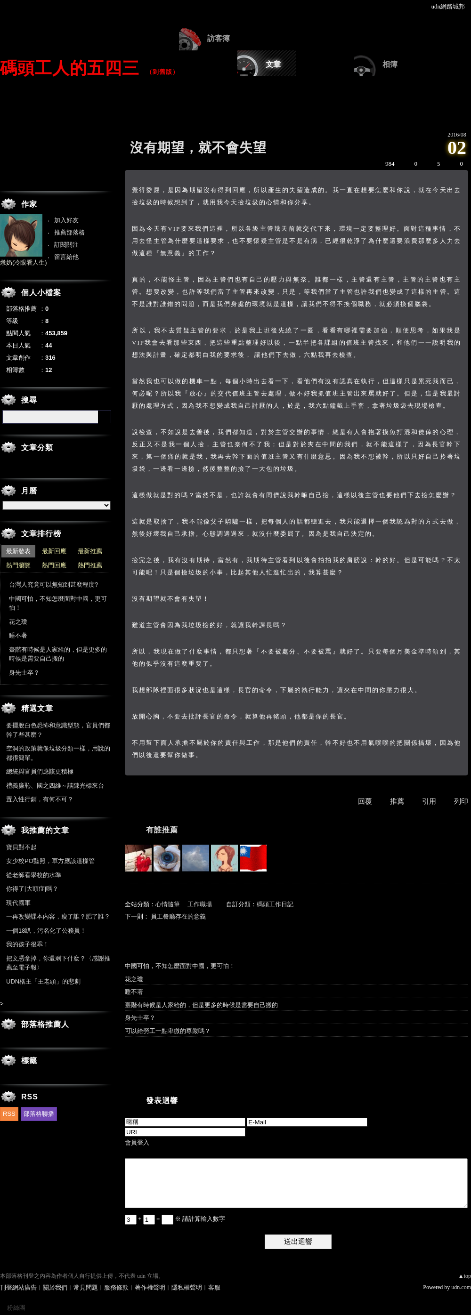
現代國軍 (18, 902)
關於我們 (55, 1287)
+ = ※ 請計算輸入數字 (175, 1218)
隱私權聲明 (186, 1287)
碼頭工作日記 (275, 904)
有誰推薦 (162, 830)
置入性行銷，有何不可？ (39, 799)
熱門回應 (54, 565)
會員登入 (137, 1142)
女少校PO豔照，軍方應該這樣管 (50, 860)
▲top (464, 1276)
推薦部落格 (69, 232)
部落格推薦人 (45, 1024)
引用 (429, 801)
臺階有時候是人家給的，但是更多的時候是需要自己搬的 (201, 1004)
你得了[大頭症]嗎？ (32, 888)
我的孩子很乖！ (27, 944)
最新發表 (18, 551)
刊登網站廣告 (18, 1287)
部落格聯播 (39, 1113)
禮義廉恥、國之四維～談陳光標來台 (55, 785)
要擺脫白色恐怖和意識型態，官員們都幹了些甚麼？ (58, 730)
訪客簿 (218, 38)
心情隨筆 (167, 904)
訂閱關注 (66, 244)
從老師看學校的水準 (33, 875)
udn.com (461, 1287)
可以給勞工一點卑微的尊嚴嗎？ (168, 1030)
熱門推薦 (90, 565)
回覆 (365, 801)
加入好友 (66, 220)
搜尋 (104, 416)
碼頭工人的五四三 (69, 68)
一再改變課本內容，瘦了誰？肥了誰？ (58, 916)
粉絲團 (16, 1307)
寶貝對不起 (21, 847)
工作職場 (199, 904)
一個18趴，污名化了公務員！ (46, 930)
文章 (273, 64)
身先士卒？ (140, 1017)
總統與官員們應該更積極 (39, 771)
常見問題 (85, 1287)
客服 (214, 1287)
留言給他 (66, 256)
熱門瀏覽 (18, 565)
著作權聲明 (150, 1287)
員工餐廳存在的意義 (178, 916)
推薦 (397, 801)
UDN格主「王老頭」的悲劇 (43, 981)
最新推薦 (90, 551)
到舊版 (162, 71)
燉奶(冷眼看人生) (23, 262)
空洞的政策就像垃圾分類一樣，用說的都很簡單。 (58, 753)
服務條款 (116, 1287)
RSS (9, 1113)
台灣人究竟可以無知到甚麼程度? (53, 584)
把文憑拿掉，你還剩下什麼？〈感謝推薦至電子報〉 (58, 963)
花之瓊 (134, 979)
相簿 (390, 64)
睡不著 (134, 991)
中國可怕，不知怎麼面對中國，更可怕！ (180, 965)
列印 (461, 801)
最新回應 (54, 551)
